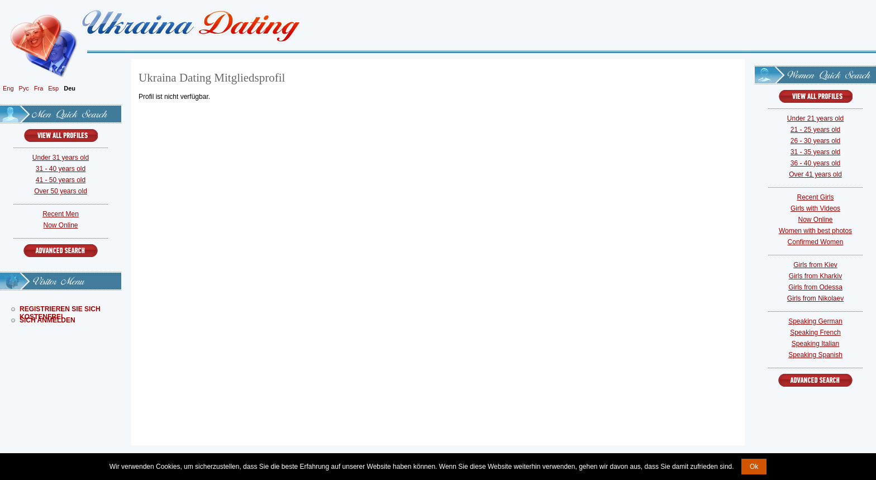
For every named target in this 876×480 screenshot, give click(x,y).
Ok (754, 467)
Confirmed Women (816, 242)
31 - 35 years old (815, 152)
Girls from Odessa (815, 287)
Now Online (60, 225)
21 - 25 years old (815, 130)
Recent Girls (815, 197)
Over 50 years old (60, 191)
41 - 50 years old (60, 180)
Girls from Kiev (815, 265)
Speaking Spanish (815, 355)
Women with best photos (815, 231)
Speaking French (815, 332)
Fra (39, 88)
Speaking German (815, 321)
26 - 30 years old (815, 141)
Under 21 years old (815, 118)
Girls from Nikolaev (815, 298)
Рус (24, 88)
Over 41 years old (815, 174)
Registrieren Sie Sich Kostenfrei (60, 309)
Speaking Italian (815, 344)
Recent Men (60, 214)
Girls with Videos (815, 208)
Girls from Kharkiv (815, 276)
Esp (53, 88)
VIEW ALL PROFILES (61, 135)
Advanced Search (60, 250)
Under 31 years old (60, 157)
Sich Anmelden (47, 320)
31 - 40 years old (60, 169)
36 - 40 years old (815, 163)
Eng (8, 88)
